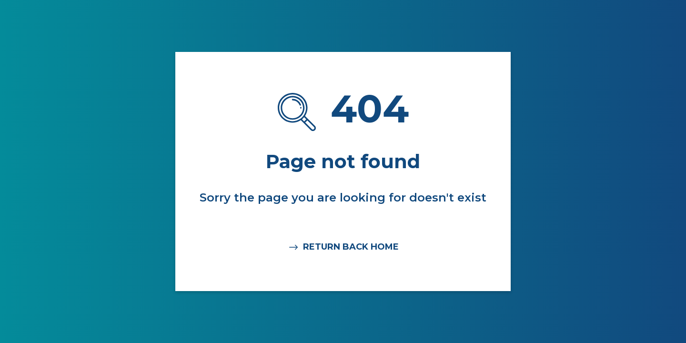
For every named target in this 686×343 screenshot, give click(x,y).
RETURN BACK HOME (343, 247)
